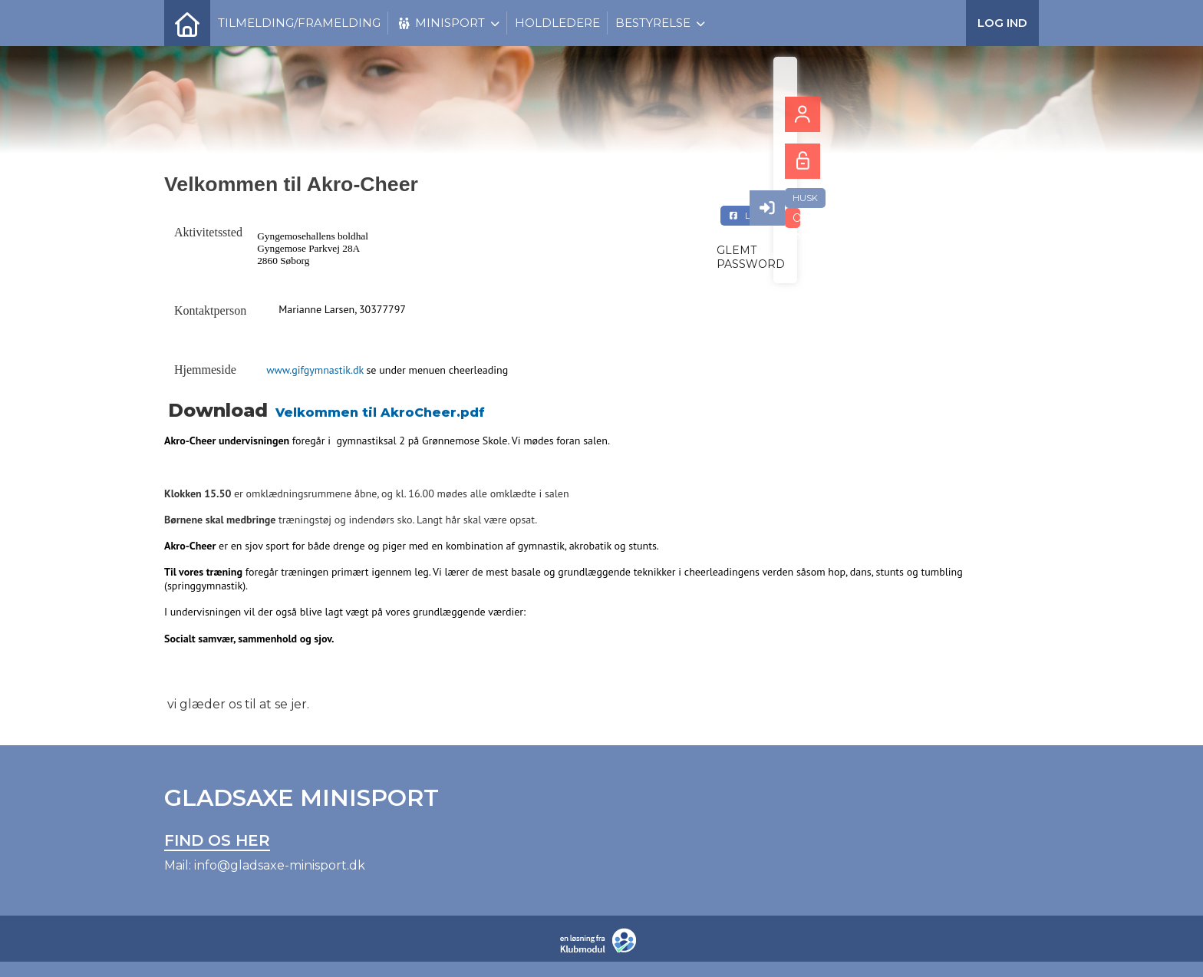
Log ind (1002, 22)
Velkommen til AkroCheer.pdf (380, 412)
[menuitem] (187, 23)
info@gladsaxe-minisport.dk (279, 865)
